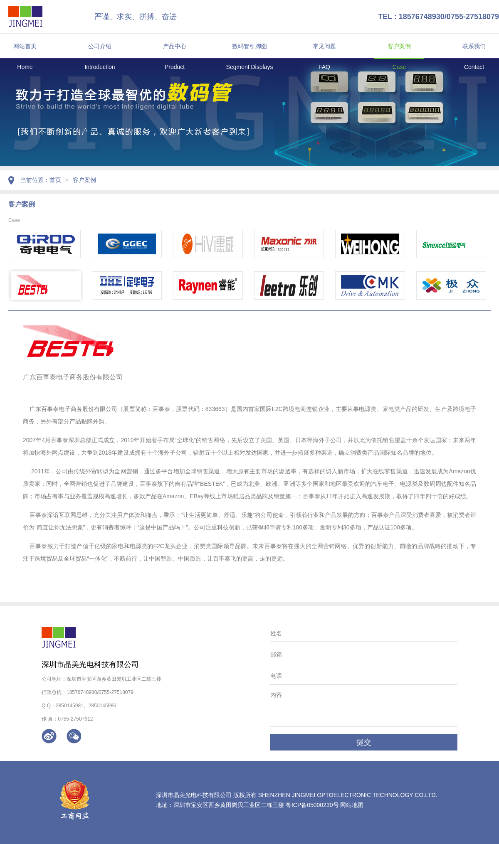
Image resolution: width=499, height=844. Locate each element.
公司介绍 (99, 46)
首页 (55, 180)
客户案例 (399, 46)
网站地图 (351, 805)
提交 (363, 742)
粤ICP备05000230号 (312, 805)
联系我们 (474, 46)
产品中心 (174, 46)
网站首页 (25, 46)
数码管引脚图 (249, 46)
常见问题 (324, 46)
